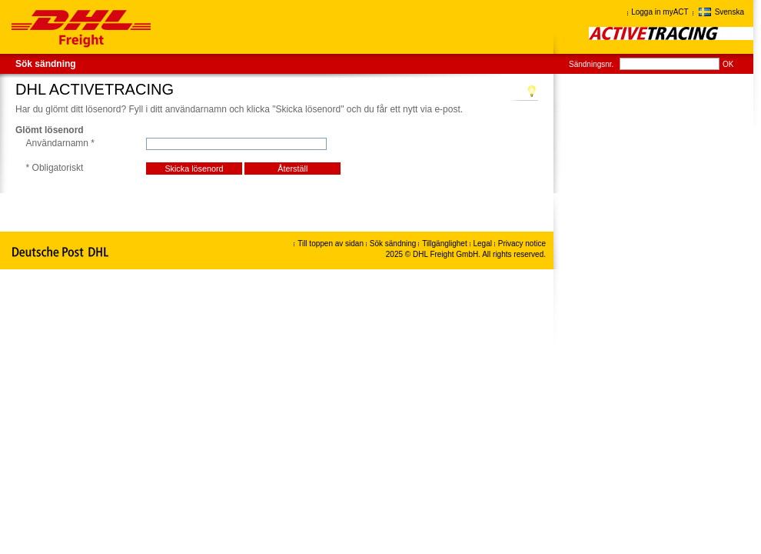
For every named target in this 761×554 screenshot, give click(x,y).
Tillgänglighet (445, 243)
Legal (484, 243)
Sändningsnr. (591, 64)
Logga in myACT (659, 12)
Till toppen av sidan (330, 243)
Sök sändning (45, 63)
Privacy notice (522, 243)
